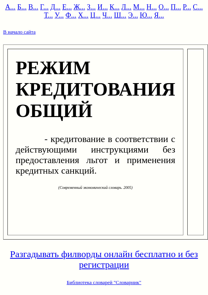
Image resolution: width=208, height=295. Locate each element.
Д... (55, 7)
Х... (83, 15)
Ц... (95, 15)
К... (114, 7)
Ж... (79, 7)
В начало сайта (19, 32)
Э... (133, 15)
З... (91, 7)
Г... (44, 7)
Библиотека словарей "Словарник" (104, 282)
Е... (67, 7)
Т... (48, 15)
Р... (187, 7)
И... (102, 7)
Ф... (70, 15)
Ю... (146, 15)
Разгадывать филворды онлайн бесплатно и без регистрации (104, 259)
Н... (152, 7)
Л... (126, 7)
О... (164, 7)
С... (198, 7)
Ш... (120, 15)
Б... (22, 7)
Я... (159, 15)
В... (33, 7)
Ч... (107, 15)
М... (139, 7)
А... (10, 7)
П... (176, 7)
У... (59, 15)
